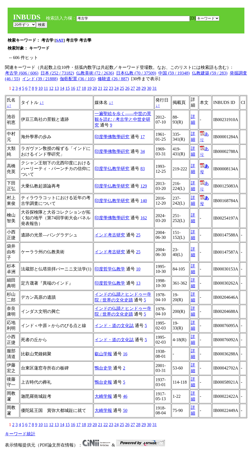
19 (89, 88)
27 (132, 88)
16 (73, 88)
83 (142, 168)
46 (125, 396)
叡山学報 (103, 354)
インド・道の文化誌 (114, 325)
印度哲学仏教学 (110, 269)
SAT (60, 40)
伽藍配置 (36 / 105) (77, 78)
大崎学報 (103, 396)
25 (122, 88)
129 (143, 186)
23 (111, 88)
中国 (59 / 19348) (173, 73)
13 (56, 88)
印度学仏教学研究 (112, 168)
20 (94, 88)
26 (127, 88)
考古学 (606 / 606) (21, 73)
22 (105, 88)
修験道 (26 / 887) (113, 78)
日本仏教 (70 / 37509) (136, 73)
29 (143, 88)
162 (143, 217)
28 (138, 88)
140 (143, 200)
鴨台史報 (103, 382)
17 (78, 88)
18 (84, 88)
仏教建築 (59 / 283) (210, 73)
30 (149, 88)
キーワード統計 (20, 434)
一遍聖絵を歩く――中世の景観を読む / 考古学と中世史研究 (123, 119)
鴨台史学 (103, 368)
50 (125, 410)
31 (154, 88)
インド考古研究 (110, 235)
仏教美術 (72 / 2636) (95, 73)
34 (142, 151)
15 (67, 88)
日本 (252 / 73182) (57, 73)
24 (116, 88)
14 (62, 88)
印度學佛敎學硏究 (112, 136)
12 (51, 88)
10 (40, 88)
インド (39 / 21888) (40, 78)
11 (46, 88)
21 (100, 88)
